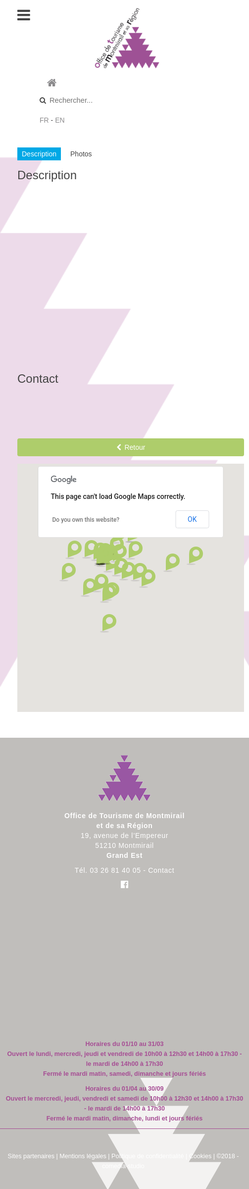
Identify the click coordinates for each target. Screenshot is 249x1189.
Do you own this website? (86, 519)
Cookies (200, 1156)
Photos (81, 154)
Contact (161, 870)
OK (192, 519)
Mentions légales (82, 1156)
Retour (131, 447)
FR (44, 120)
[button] (88, 587)
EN (59, 120)
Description (39, 154)
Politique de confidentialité (147, 1156)
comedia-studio (123, 1166)
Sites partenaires (31, 1156)
